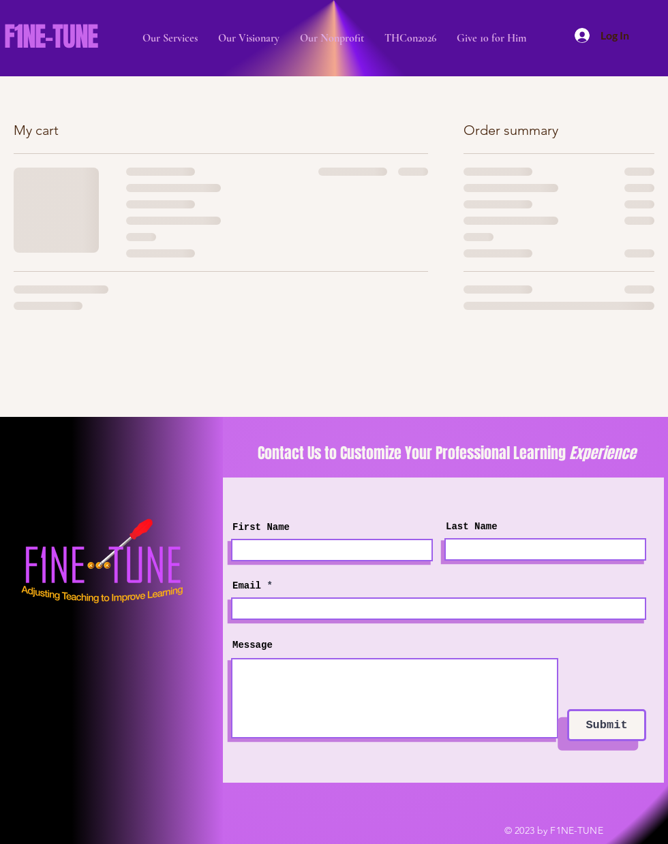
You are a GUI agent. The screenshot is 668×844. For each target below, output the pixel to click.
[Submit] (606, 725)
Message (252, 645)
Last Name (472, 526)
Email (246, 586)
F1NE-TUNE (50, 36)
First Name (261, 527)
